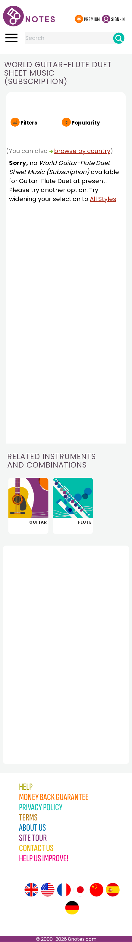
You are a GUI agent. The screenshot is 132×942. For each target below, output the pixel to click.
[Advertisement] (36, 642)
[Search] (118, 38)
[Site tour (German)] (72, 907)
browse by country (82, 151)
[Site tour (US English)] (47, 889)
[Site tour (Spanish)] (112, 889)
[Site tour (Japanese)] (80, 889)
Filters (28, 122)
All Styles (103, 199)
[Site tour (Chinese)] (96, 889)
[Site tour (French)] (63, 889)
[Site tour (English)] (31, 889)
